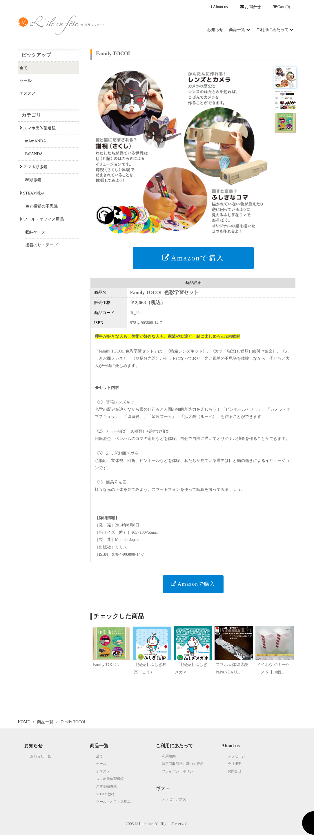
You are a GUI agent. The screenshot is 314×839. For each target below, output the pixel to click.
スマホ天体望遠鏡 (37, 128)
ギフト (163, 793)
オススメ (27, 93)
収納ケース (35, 232)
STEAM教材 (32, 193)
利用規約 (169, 760)
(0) (281, 7)
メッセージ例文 (174, 803)
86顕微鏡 (33, 180)
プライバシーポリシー (179, 776)
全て (23, 68)
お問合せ (250, 7)
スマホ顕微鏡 (33, 167)
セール (25, 80)
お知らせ (215, 29)
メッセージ (236, 760)
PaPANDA (34, 154)
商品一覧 (239, 29)
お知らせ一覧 (40, 760)
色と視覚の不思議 (41, 206)
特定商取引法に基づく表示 (183, 768)
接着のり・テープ (41, 245)
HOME (24, 726)
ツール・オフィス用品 (41, 219)
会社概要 (235, 768)
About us (219, 7)
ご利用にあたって (274, 29)
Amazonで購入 (193, 258)
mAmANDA (35, 141)
